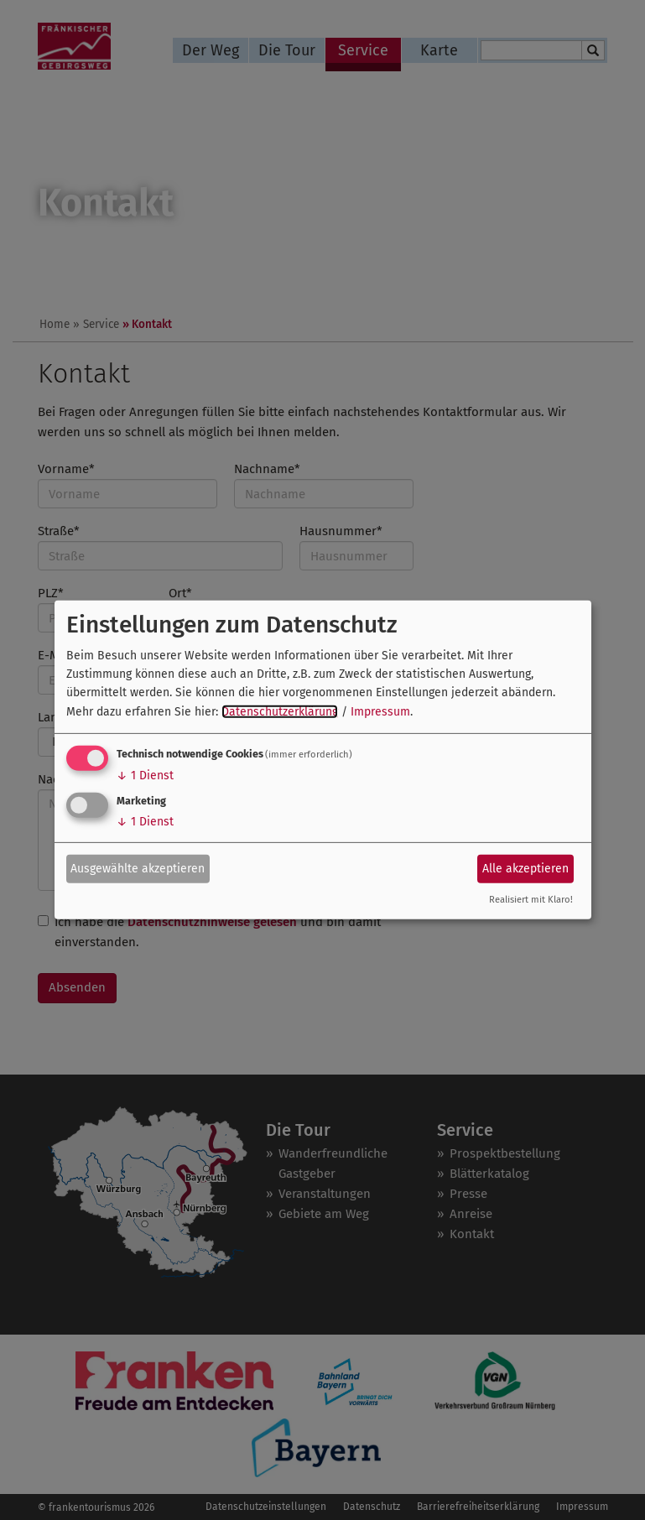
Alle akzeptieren (525, 868)
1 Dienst (145, 775)
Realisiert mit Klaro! (531, 899)
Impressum (380, 712)
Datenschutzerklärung (279, 712)
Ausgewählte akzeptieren (137, 868)
